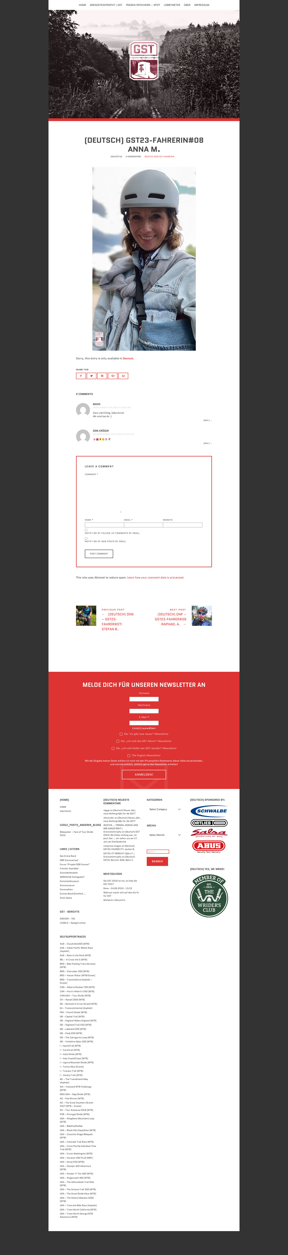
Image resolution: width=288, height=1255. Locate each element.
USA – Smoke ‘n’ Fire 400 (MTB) (76, 1197)
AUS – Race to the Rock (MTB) (75, 979)
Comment (91, 498)
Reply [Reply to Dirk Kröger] (207, 467)
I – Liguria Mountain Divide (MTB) (77, 1086)
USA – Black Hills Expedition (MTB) (78, 1154)
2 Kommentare (133, 181)
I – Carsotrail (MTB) (70, 1073)
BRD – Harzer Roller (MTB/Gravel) (77, 999)
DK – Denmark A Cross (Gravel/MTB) (78, 1027)
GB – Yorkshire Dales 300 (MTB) (76, 1065)
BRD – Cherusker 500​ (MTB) (74, 995)
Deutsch (128, 383)
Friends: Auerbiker (69, 892)
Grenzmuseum (67, 909)
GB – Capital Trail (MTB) (72, 1040)
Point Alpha (66, 921)
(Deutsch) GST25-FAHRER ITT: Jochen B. (119, 871)
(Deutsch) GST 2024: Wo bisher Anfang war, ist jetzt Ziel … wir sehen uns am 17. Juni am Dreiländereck (121, 860)
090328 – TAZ (67, 942)
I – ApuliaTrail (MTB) (70, 1069)
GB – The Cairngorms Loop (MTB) (77, 1061)
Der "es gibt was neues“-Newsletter (144, 758)
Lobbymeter (172, 5)
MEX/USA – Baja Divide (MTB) (75, 1118)
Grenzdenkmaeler (69, 896)
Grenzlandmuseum (69, 905)
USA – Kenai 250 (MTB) (72, 1185)
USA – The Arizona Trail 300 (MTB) (78, 1213)
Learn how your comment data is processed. (155, 602)
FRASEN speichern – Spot (143, 5)
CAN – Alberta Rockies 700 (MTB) (77, 1011)
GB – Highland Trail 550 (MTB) (75, 1048)
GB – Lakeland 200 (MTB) (73, 1052)
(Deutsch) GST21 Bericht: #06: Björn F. (119, 882)
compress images (112, 869)
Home (82, 5)
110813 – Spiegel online (73, 946)
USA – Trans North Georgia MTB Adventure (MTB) (76, 1239)
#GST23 (149, 181)
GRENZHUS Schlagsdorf (72, 900)
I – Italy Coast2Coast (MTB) (74, 1082)
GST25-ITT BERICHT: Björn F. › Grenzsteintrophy (119, 879)
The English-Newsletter (144, 779)
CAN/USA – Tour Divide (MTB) (75, 1019)
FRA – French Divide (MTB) (73, 1036)
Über (187, 5)
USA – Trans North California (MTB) (78, 1233)
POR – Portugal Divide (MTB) (74, 1138)
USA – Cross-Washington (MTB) (76, 1177)
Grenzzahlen (66, 913)
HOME (63, 830)
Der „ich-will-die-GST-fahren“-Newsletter (144, 765)
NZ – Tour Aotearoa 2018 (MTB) (76, 1134)
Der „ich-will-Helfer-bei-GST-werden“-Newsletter (144, 772)
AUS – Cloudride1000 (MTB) (74, 967)
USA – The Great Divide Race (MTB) (78, 1217)
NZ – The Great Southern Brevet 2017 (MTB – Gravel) (76, 1128)
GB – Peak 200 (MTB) (71, 1057)
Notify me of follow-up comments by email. (112, 556)
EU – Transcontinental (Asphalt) (76, 1031)
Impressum (201, 5)
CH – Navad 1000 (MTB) (72, 1023)
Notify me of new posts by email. (106, 565)
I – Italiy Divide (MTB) (71, 1078)
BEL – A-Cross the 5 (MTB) (73, 983)
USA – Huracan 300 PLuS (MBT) (76, 1181)
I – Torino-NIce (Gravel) (72, 1090)
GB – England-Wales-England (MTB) (78, 1044)
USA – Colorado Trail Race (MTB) (77, 1165)
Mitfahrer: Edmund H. (114, 923)
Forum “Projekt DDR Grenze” (75, 888)
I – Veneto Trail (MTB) (71, 1099)
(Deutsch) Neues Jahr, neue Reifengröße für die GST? (119, 836)
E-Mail (144, 741)
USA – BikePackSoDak (71, 1149)
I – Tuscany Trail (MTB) (71, 1094)
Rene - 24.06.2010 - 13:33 (117, 912)
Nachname (144, 729)
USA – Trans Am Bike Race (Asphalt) (78, 1229)
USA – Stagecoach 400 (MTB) (75, 1201)
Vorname (144, 717)
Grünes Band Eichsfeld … (73, 917)
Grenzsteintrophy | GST (106, 5)
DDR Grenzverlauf (69, 884)
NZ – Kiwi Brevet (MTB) (72, 1122)
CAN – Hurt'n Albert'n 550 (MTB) (77, 1015)
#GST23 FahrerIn (164, 181)
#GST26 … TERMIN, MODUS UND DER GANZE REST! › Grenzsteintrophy (120, 852)
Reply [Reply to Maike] (207, 444)
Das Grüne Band (68, 880)
